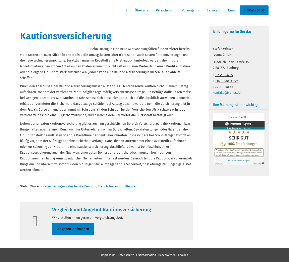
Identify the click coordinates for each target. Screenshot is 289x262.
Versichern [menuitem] (164, 10)
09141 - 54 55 (224, 75)
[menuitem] (126, 10)
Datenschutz (126, 255)
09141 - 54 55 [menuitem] (254, 10)
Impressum (108, 255)
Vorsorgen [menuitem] (189, 10)
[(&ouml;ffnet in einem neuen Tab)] (239, 164)
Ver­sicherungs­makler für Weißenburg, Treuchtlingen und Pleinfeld (90, 186)
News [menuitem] (232, 10)
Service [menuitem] (212, 10)
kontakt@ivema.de (227, 93)
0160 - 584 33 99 (226, 81)
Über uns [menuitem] (141, 10)
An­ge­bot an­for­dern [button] (73, 229)
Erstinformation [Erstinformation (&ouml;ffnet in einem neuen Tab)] (146, 255)
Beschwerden (167, 255)
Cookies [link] (183, 255)
